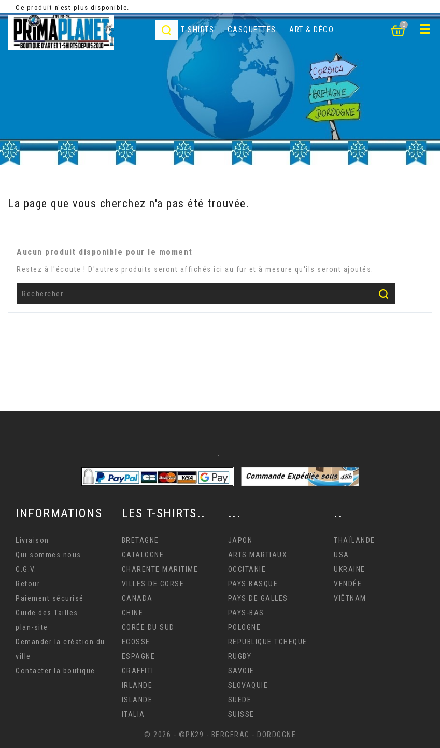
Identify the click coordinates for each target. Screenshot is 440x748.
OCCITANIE (247, 569)
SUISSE (241, 714)
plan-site (32, 627)
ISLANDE (137, 700)
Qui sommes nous (48, 555)
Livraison (32, 540)
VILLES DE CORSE (153, 584)
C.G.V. (26, 569)
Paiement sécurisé (50, 598)
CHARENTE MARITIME (160, 569)
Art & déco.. (313, 29)
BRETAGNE (140, 540)
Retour (28, 584)
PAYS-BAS (246, 613)
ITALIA (133, 714)
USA (341, 555)
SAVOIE (241, 671)
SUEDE (240, 700)
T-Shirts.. (200, 29)
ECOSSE (136, 642)
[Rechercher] (206, 293)
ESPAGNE (138, 656)
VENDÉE (348, 584)
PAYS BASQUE (253, 584)
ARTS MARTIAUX (258, 555)
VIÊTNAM (350, 598)
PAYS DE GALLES (258, 598)
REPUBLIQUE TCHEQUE (267, 642)
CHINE (133, 613)
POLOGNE (244, 627)
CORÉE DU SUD (148, 627)
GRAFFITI (138, 671)
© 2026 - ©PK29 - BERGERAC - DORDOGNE (220, 734)
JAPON (240, 540)
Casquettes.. (254, 29)
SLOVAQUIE (248, 685)
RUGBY (240, 656)
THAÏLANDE (354, 540)
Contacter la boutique (55, 671)
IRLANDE (137, 685)
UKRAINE (349, 569)
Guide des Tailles (47, 613)
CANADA (137, 598)
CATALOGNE (143, 555)
